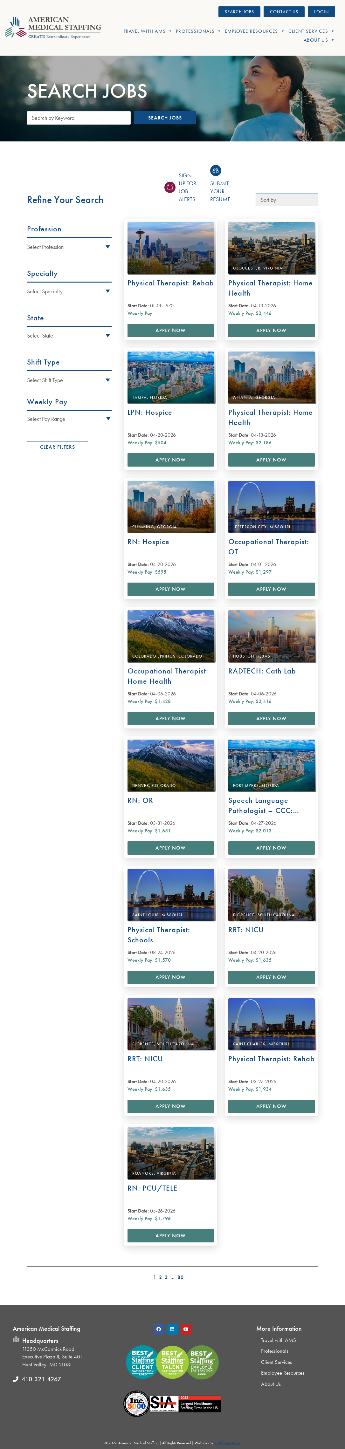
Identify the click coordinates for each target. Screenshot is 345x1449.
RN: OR (140, 800)
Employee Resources (255, 31)
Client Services (311, 31)
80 (180, 1277)
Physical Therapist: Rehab (171, 283)
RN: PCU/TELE (152, 1188)
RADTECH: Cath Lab (262, 671)
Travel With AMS (148, 31)
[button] (69, 418)
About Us (319, 40)
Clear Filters (57, 447)
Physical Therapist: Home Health (270, 288)
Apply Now (170, 330)
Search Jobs (165, 117)
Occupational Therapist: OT (268, 547)
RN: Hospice (148, 541)
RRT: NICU (246, 929)
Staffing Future (227, 1443)
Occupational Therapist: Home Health (168, 676)
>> (314, 1275)
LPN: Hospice (150, 412)
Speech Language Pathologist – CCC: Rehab (260, 805)
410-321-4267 (41, 1379)
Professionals (199, 31)
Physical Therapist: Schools (159, 935)
